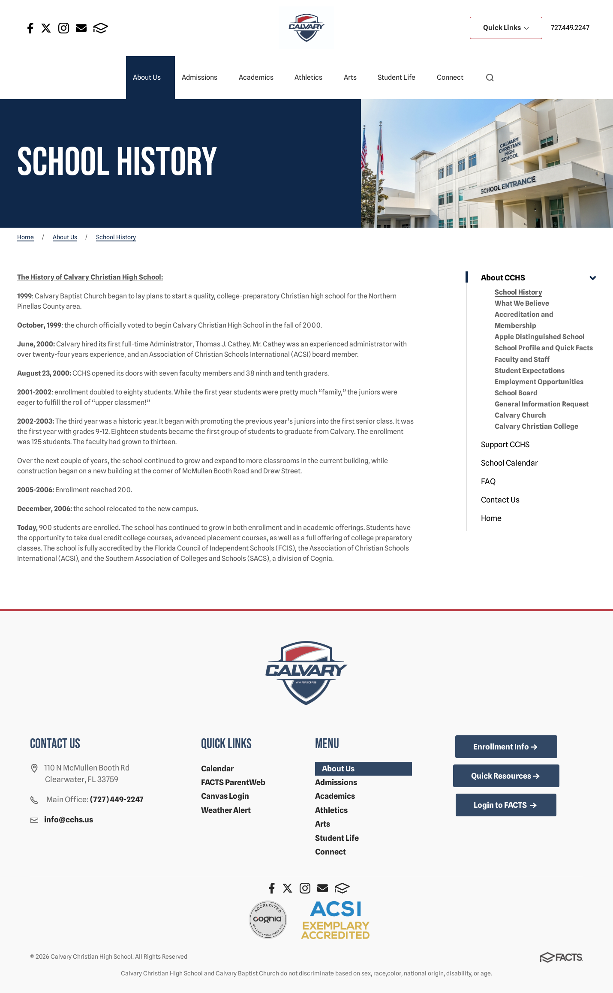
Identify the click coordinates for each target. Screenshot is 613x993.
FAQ (488, 481)
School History (518, 292)
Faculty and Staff (522, 359)
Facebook (30, 28)
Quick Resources (506, 776)
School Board (516, 393)
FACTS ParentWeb (233, 782)
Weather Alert (226, 810)
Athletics (312, 77)
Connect (454, 77)
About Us (150, 77)
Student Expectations (530, 371)
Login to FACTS (506, 805)
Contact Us (500, 499)
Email (81, 28)
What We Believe (522, 303)
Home (491, 518)
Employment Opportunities (539, 382)
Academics (260, 77)
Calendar (217, 768)
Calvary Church (520, 415)
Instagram (63, 28)
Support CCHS (505, 444)
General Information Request (542, 404)
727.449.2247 (570, 28)
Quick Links (506, 28)
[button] (490, 77)
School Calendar (509, 462)
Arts (354, 77)
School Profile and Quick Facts (544, 348)
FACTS (100, 28)
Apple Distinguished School (540, 337)
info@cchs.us (68, 819)
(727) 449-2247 (117, 799)
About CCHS (503, 277)
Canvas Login (225, 795)
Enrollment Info (506, 747)
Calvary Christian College (536, 426)
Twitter (46, 28)
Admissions (203, 77)
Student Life (400, 77)
